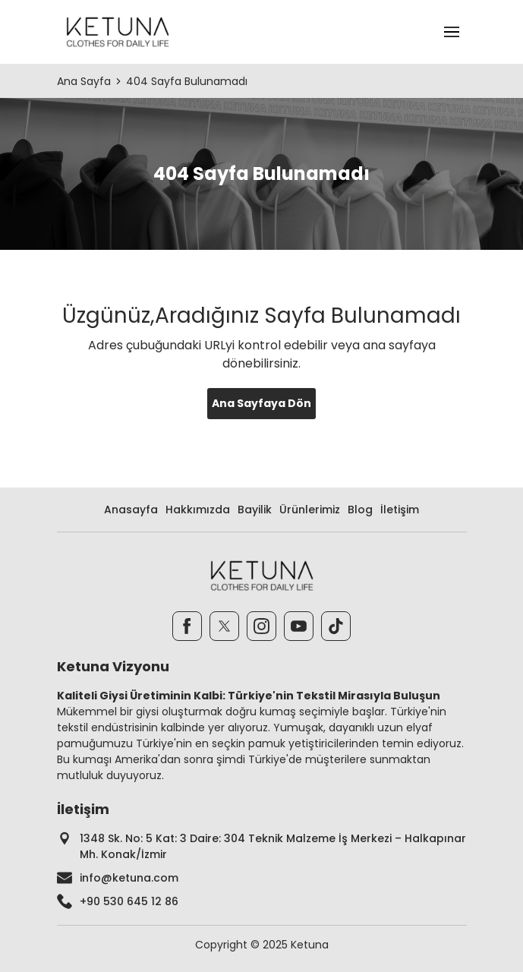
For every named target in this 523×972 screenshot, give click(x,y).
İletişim (399, 509)
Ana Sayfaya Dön (261, 403)
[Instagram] (261, 626)
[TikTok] (336, 626)
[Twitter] (224, 626)
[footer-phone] (262, 902)
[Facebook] (187, 626)
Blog (360, 509)
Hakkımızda (197, 509)
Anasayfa (131, 509)
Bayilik (255, 509)
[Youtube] (298, 626)
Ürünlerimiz (309, 509)
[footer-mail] (262, 878)
